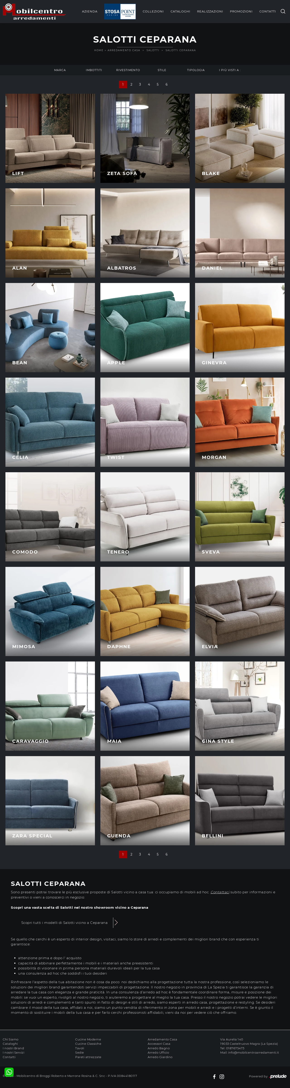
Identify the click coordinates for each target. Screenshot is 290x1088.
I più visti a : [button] (230, 70)
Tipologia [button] (196, 70)
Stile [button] (162, 70)
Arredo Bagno (159, 1048)
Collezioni (153, 11)
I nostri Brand (13, 1048)
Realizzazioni (210, 11)
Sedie (79, 1052)
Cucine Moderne (88, 1039)
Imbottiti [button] (94, 70)
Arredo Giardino (160, 1057)
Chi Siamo (11, 1039)
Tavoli (79, 1048)
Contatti (267, 11)
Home (99, 50)
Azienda (89, 11)
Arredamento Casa (124, 50)
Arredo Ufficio (158, 1052)
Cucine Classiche (88, 1043)
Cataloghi (180, 11)
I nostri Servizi (13, 1052)
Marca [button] (60, 70)
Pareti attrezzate (88, 1057)
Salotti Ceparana (181, 50)
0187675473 (235, 1048)
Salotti (153, 50)
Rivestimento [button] (128, 70)
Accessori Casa (159, 1043)
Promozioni (241, 11)
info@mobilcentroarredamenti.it (253, 1052)
